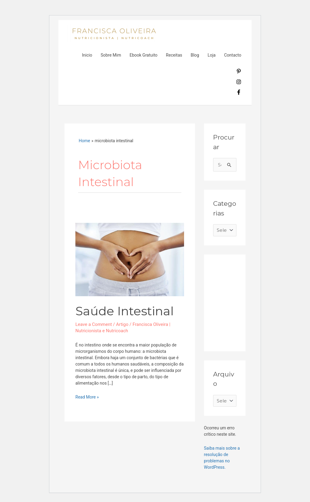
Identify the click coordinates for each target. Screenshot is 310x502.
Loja (212, 55)
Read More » (87, 396)
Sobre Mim (111, 55)
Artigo (122, 324)
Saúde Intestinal (124, 310)
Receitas (174, 55)
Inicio (87, 55)
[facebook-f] (238, 93)
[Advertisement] (258, 301)
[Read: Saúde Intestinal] (129, 259)
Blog (195, 55)
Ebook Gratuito (143, 55)
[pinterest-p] (238, 72)
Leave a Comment (93, 324)
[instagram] (238, 82)
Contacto (232, 55)
